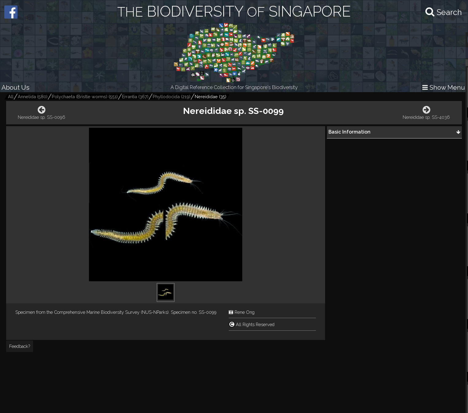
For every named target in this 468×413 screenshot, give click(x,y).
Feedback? (19, 346)
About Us (15, 87)
